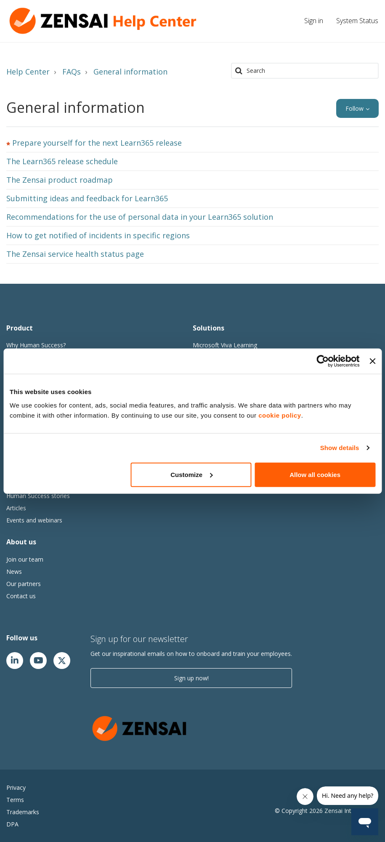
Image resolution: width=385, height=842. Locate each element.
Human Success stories (38, 496)
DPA (12, 824)
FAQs (71, 72)
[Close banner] (372, 361)
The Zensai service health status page (75, 254)
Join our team (24, 559)
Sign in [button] (313, 20)
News (14, 572)
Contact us (21, 596)
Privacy (16, 787)
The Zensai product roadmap (59, 180)
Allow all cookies (314, 474)
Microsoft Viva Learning (225, 345)
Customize (191, 474)
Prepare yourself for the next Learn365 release (97, 143)
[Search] (305, 71)
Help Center (28, 72)
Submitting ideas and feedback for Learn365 (87, 198)
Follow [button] (354, 108)
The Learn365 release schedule (62, 161)
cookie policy (279, 414)
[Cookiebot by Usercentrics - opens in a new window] (323, 361)
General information (130, 72)
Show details (339, 447)
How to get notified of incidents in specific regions (98, 235)
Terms (15, 800)
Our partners (23, 584)
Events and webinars (34, 520)
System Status (357, 20)
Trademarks (22, 812)
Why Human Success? (36, 345)
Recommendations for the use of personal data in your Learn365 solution (139, 217)
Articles (16, 508)
